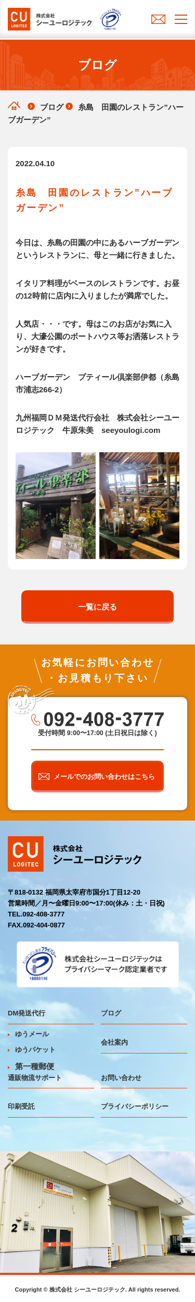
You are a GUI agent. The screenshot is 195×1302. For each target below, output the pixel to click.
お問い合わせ (121, 1078)
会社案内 (114, 1042)
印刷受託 (21, 1106)
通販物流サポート (35, 1078)
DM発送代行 (26, 1013)
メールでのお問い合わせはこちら (104, 776)
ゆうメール (28, 1034)
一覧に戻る (97, 606)
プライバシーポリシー (134, 1106)
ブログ (111, 1013)
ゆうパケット (32, 1049)
